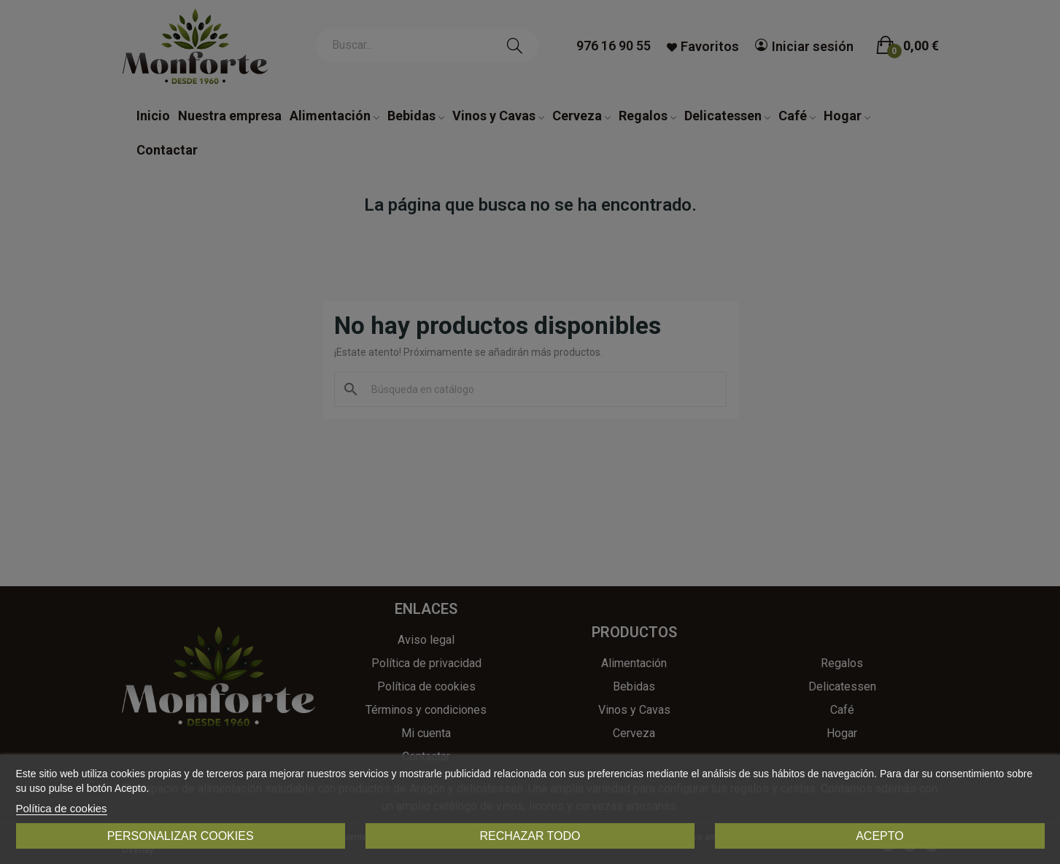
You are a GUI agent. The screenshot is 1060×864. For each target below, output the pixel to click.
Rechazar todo (529, 836)
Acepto (880, 836)
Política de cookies (61, 808)
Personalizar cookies (180, 836)
